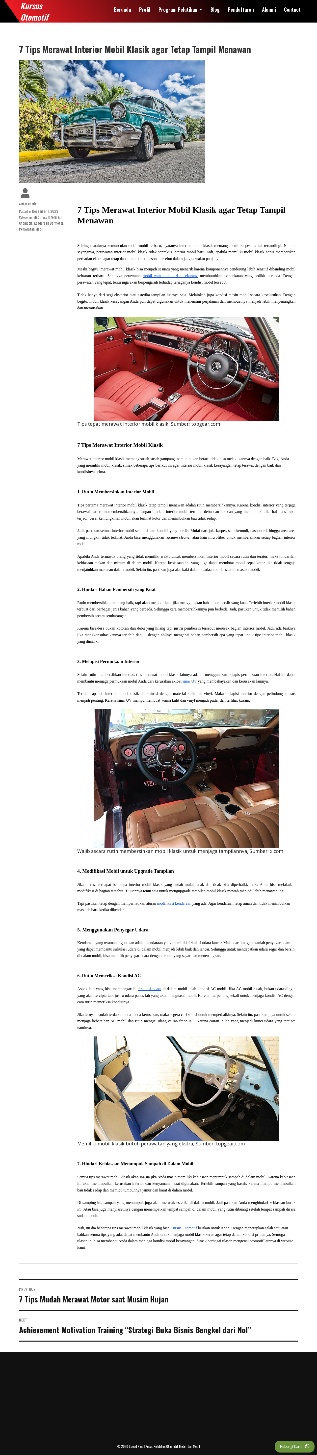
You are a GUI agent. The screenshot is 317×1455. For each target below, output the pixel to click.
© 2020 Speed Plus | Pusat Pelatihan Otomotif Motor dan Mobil (158, 1446)
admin (32, 203)
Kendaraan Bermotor (48, 223)
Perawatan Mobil (31, 229)
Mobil (37, 217)
